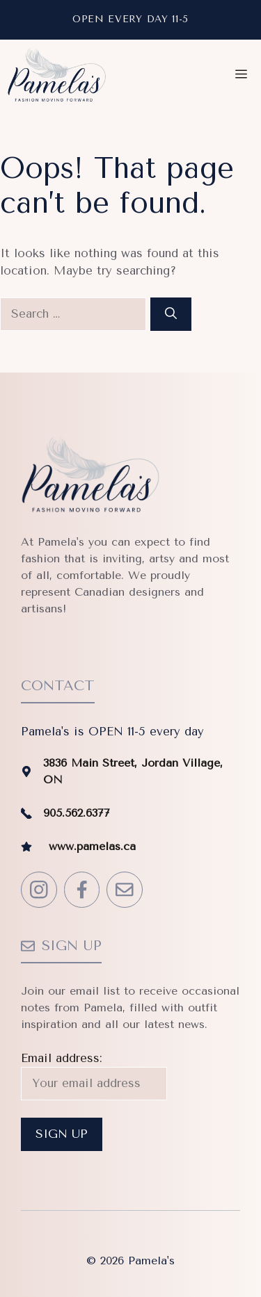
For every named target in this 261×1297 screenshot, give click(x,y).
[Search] (170, 314)
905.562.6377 (76, 812)
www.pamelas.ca (92, 846)
